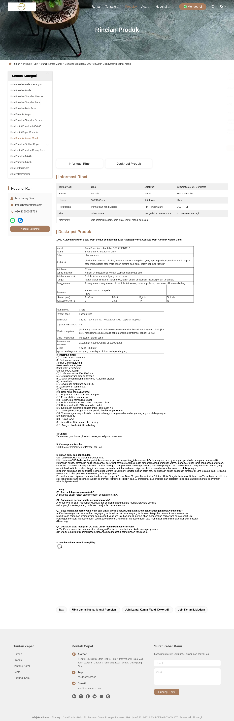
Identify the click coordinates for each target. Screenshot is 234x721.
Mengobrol (193, 6)
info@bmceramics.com (28, 205)
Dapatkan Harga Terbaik (172, 148)
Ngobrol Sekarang (30, 229)
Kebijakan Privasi (40, 717)
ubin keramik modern (191, 609)
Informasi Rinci (79, 163)
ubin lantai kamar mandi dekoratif (147, 609)
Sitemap (56, 717)
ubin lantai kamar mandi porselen (94, 609)
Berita (17, 672)
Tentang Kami (113, 6)
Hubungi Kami (164, 6)
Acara (146, 6)
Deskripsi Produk (128, 163)
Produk (131, 6)
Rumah (96, 6)
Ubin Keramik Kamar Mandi (47, 64)
